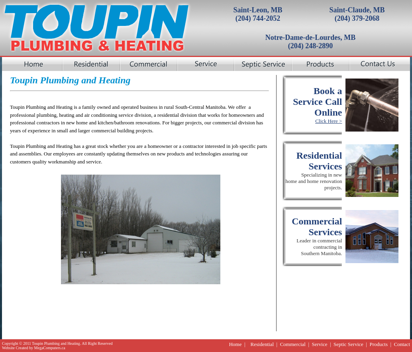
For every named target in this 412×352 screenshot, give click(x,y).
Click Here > (328, 121)
